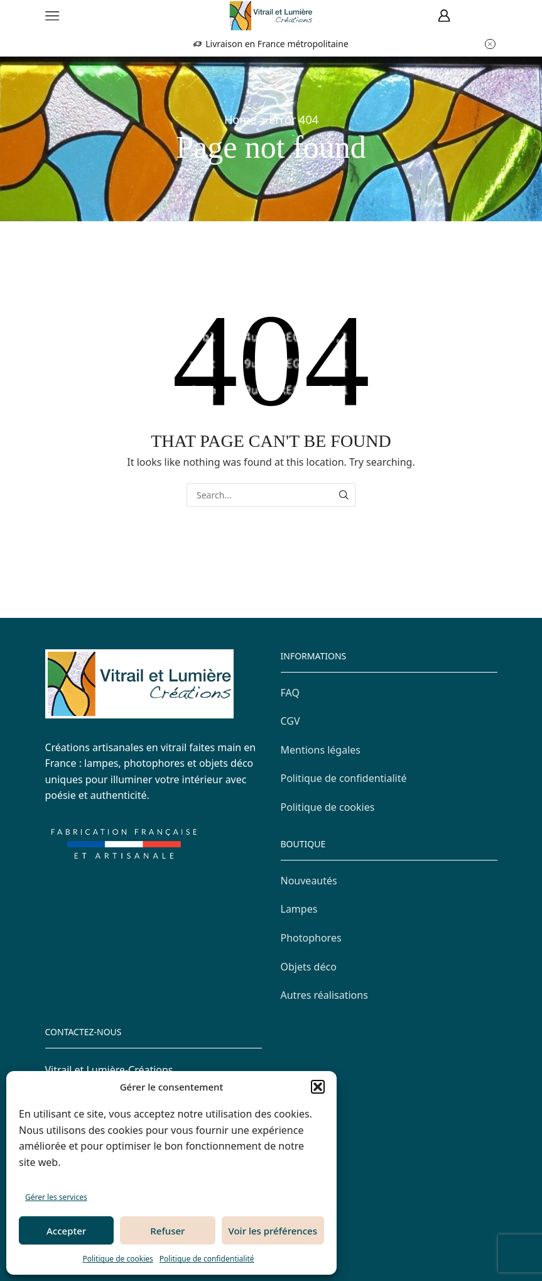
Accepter (66, 1230)
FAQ (290, 693)
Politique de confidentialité (207, 1258)
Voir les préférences (273, 1230)
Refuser (167, 1230)
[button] (318, 1086)
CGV (290, 721)
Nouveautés (309, 881)
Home (240, 119)
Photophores (311, 938)
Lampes (299, 909)
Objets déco (309, 967)
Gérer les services (56, 1197)
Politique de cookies (117, 1258)
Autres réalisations (324, 995)
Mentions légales (321, 750)
